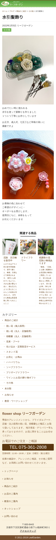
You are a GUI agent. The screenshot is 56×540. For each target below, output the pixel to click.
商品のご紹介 (11, 320)
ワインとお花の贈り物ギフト (21, 377)
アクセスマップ (28, 531)
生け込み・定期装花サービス (21, 346)
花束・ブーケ (13, 341)
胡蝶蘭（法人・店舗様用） (19, 336)
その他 (9, 383)
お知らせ (9, 395)
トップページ (11, 471)
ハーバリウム (13, 362)
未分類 (8, 388)
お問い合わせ (11, 516)
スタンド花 (12, 352)
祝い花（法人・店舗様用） (19, 331)
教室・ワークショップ (16, 401)
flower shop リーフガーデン (23, 414)
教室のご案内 (11, 501)
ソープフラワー (14, 367)
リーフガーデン (12, 3)
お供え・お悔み (14, 357)
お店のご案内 (11, 493)
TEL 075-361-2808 (28, 447)
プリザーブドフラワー (17, 372)
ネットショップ (12, 508)
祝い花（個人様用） (16, 326)
